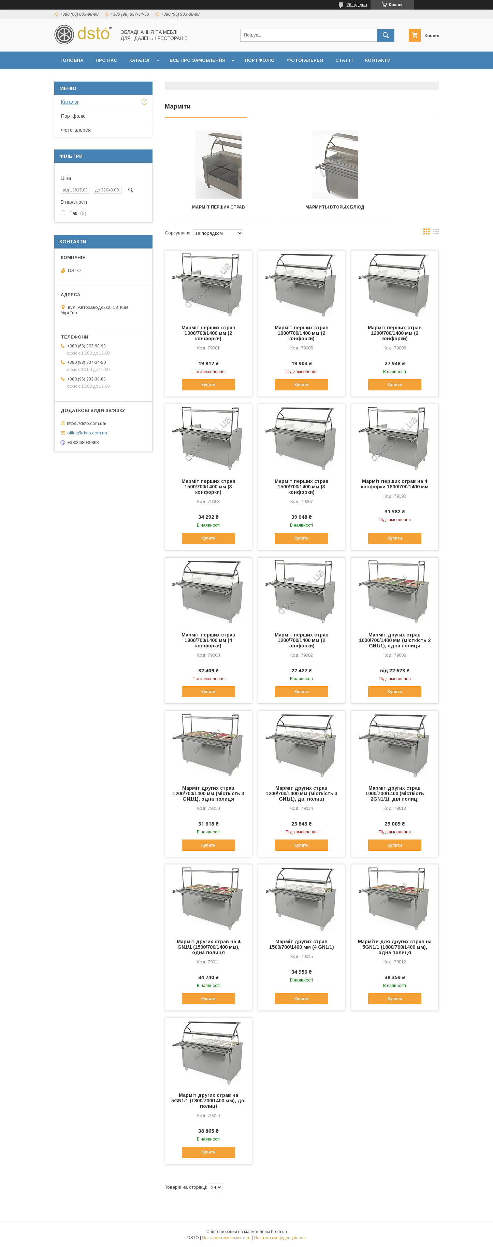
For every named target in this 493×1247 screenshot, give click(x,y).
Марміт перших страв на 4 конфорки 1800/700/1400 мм (395, 483)
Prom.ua (279, 1231)
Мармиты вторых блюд (301, 207)
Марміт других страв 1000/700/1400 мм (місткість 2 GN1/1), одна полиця (395, 640)
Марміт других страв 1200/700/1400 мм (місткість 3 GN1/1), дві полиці (301, 793)
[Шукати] (385, 35)
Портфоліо (260, 60)
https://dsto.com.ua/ (86, 423)
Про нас (106, 60)
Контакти (378, 60)
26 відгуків (357, 4)
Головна (71, 60)
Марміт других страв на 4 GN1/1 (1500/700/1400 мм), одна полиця (208, 947)
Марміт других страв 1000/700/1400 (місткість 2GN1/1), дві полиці (394, 793)
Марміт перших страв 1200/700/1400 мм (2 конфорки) (395, 333)
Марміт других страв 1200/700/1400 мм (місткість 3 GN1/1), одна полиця (208, 793)
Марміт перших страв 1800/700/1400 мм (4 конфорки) (208, 640)
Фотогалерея (305, 60)
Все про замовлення (198, 60)
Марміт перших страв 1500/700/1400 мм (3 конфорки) (208, 486)
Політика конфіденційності (280, 1237)
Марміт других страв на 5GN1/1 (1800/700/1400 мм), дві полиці (208, 1100)
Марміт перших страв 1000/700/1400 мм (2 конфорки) (208, 333)
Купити (208, 384)
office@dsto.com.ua (87, 432)
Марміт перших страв (207, 207)
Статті (344, 60)
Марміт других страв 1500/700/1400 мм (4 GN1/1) (301, 944)
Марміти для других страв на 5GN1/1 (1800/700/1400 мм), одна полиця (395, 947)
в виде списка (436, 233)
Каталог (139, 60)
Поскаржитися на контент (226, 1237)
